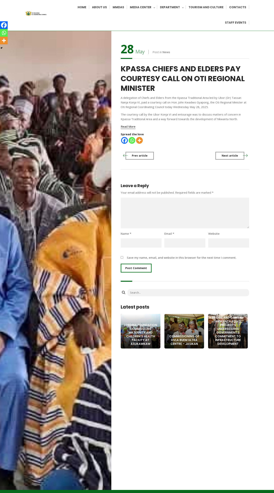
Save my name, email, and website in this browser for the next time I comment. (181, 257)
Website (214, 233)
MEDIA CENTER (142, 7)
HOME (82, 7)
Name (126, 233)
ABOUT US (99, 7)
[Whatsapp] (132, 140)
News (166, 52)
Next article (230, 155)
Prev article (140, 155)
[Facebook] (124, 140)
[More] (139, 140)
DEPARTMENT (171, 7)
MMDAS (118, 7)
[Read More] (128, 126)
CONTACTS (237, 7)
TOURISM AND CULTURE (206, 7)
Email (169, 233)
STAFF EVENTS (235, 23)
